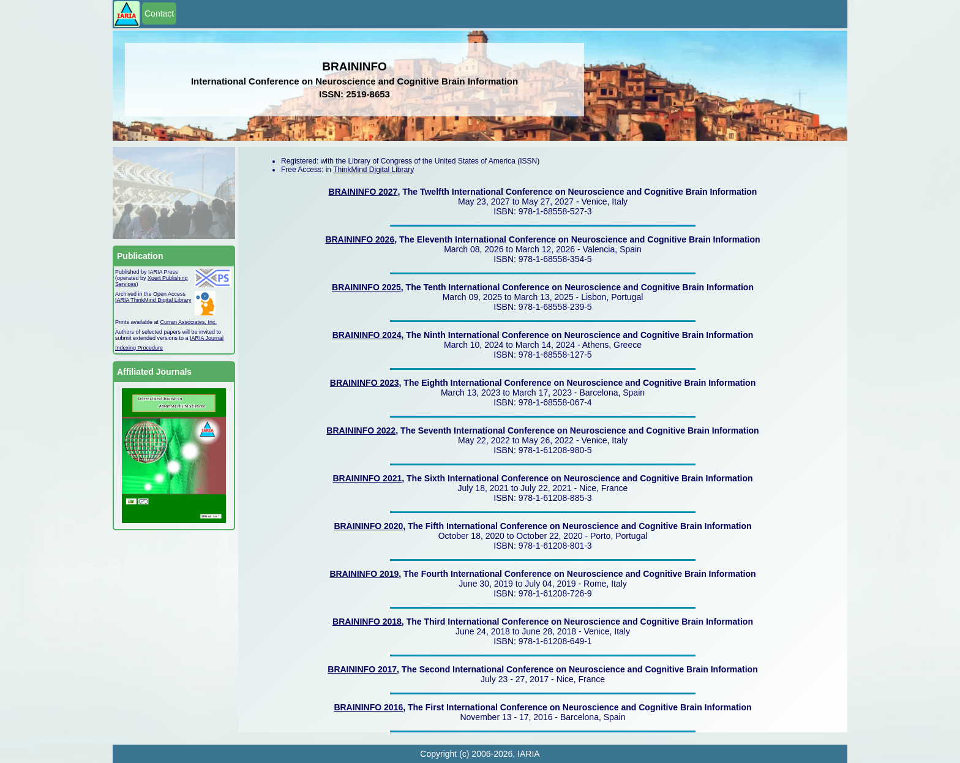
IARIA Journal (206, 338)
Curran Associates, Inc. (188, 322)
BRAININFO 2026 (359, 239)
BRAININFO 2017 (362, 669)
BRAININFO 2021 (367, 478)
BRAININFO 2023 (364, 383)
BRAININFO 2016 (368, 707)
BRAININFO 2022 (361, 430)
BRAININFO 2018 (367, 621)
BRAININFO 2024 (367, 335)
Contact (159, 13)
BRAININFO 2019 (364, 574)
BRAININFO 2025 (366, 287)
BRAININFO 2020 (368, 526)
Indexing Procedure (139, 348)
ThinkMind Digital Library (373, 169)
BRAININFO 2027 (363, 192)
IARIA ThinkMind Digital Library (153, 300)
